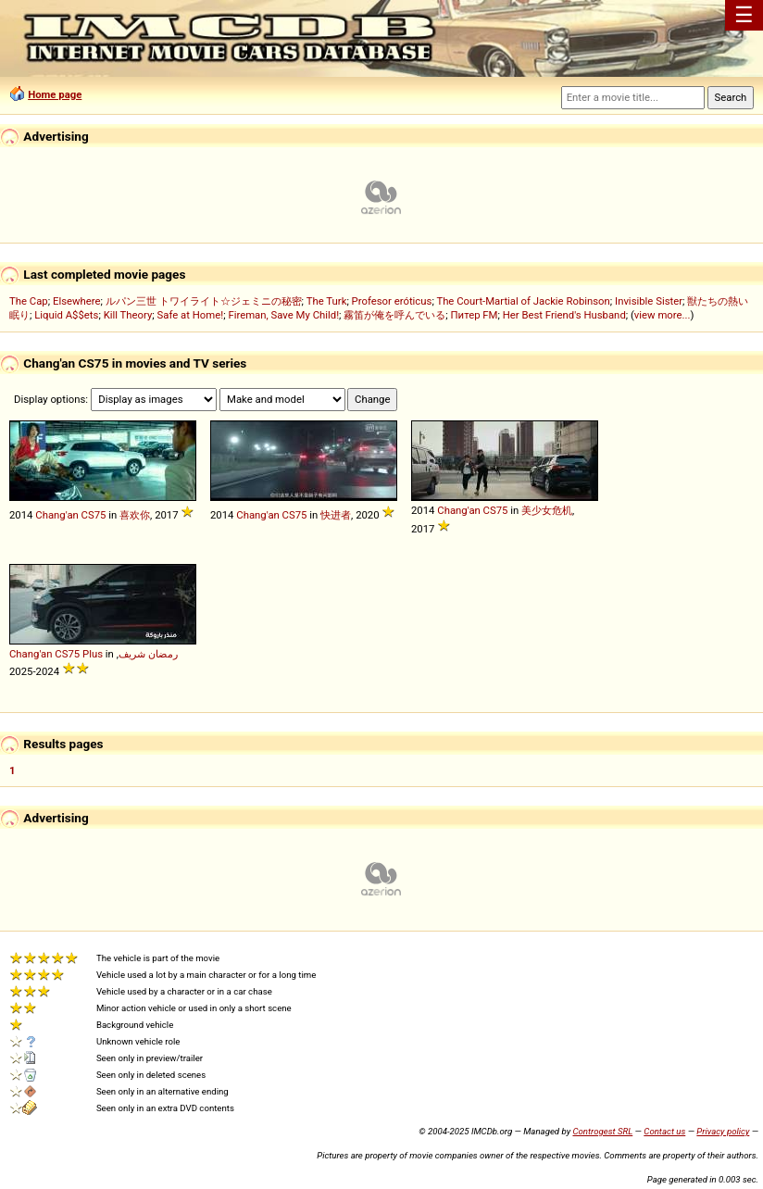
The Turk (326, 300)
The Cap (28, 300)
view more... (662, 314)
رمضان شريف (148, 653)
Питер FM (474, 314)
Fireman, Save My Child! (283, 314)
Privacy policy (722, 1131)
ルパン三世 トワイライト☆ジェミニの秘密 (204, 300)
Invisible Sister (648, 300)
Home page (54, 94)
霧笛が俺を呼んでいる (394, 314)
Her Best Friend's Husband (564, 314)
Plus (92, 653)
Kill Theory (128, 314)
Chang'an (57, 514)
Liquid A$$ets (66, 314)
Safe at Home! (190, 314)
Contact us (664, 1131)
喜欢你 (134, 514)
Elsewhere (77, 300)
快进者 (335, 514)
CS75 (93, 514)
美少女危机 (546, 510)
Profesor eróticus (392, 300)
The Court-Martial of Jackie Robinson (522, 300)
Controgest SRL (602, 1131)
